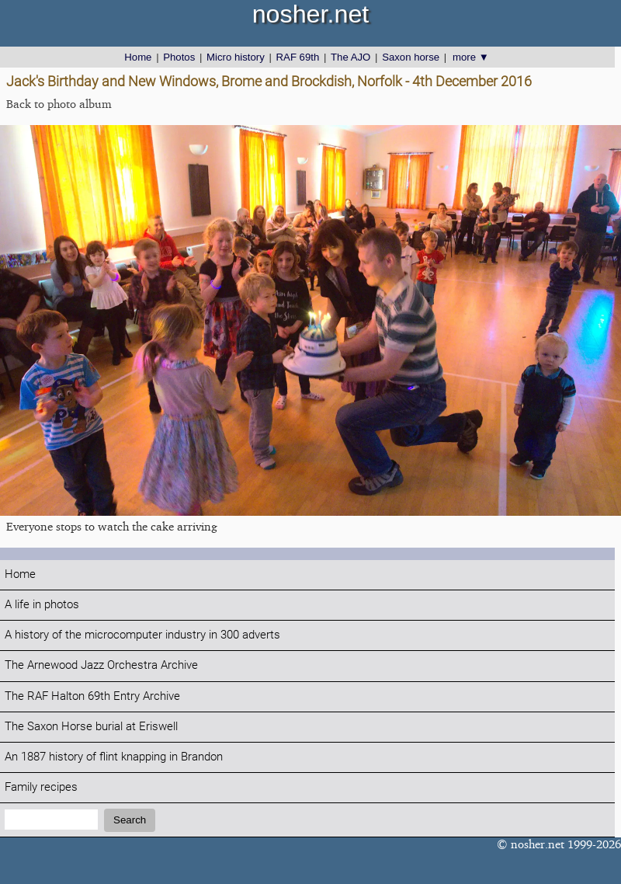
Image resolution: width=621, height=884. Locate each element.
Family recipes (41, 787)
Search (129, 820)
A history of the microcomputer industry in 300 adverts (142, 635)
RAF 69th (298, 57)
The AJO (350, 57)
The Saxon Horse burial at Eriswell (91, 726)
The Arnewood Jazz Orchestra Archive (101, 665)
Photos (179, 57)
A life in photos (42, 604)
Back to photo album (59, 103)
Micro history (235, 57)
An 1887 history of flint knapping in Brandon (114, 757)
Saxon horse (410, 57)
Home (137, 57)
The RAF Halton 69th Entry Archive (92, 696)
